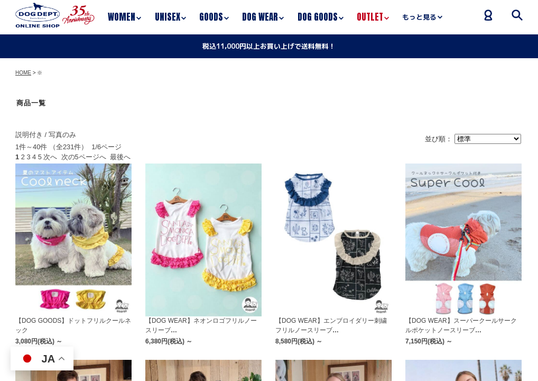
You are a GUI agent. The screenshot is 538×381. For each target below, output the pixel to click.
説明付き (29, 135)
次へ (50, 157)
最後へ (120, 157)
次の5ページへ (83, 157)
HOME (23, 73)
